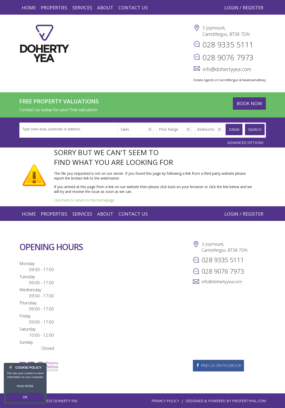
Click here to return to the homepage (84, 199)
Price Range (166, 129)
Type (116, 134)
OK (25, 398)
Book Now (249, 103)
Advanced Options (245, 142)
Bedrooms (204, 129)
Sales (123, 129)
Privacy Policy (165, 400)
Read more (25, 387)
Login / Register (243, 8)
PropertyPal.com (249, 400)
